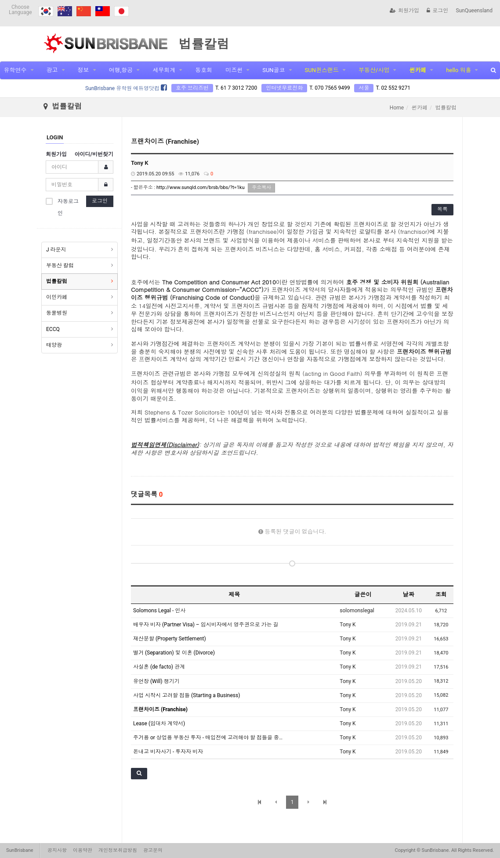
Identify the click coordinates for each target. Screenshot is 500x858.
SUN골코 (273, 70)
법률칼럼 (56, 281)
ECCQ (53, 329)
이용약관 (82, 850)
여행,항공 (121, 70)
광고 (52, 70)
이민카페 (56, 297)
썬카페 (417, 70)
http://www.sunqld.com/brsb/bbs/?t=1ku (200, 187)
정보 (83, 70)
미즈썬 (234, 70)
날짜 (408, 594)
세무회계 (163, 70)
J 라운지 (56, 250)
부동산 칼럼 (60, 265)
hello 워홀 (458, 70)
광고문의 (153, 850)
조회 (441, 594)
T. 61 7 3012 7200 (236, 88)
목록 (442, 209)
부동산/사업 (374, 70)
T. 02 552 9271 (393, 88)
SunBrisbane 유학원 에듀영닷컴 (126, 88)
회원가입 (404, 10)
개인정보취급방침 (117, 850)
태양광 (54, 345)
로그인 (437, 10)
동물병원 (56, 313)
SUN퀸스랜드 (322, 70)
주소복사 (261, 187)
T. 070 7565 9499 (329, 88)
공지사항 (57, 850)
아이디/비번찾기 (94, 154)
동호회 (203, 70)
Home (397, 108)
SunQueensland (474, 10)
